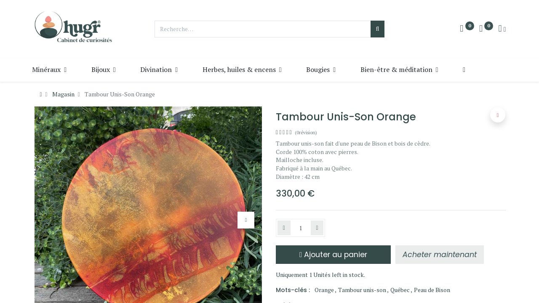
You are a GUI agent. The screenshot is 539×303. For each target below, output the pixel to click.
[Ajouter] (317, 228)
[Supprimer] (284, 228)
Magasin (63, 94)
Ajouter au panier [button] (333, 255)
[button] (477, 69)
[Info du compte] (502, 29)
